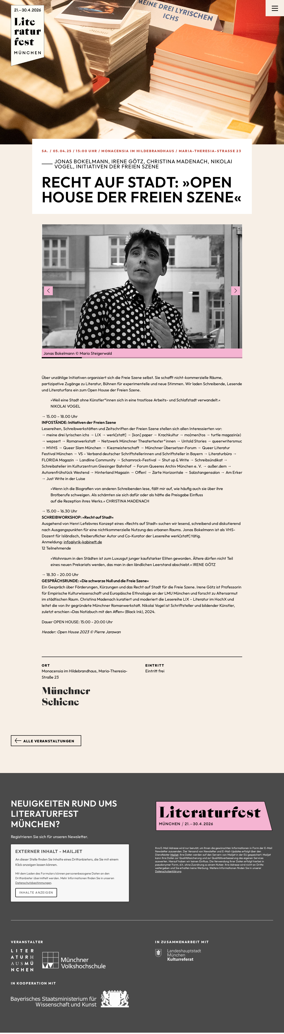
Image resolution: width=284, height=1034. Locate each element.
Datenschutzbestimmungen (33, 882)
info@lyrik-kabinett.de (83, 541)
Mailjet (174, 854)
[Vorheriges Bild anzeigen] (48, 290)
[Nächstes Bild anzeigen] (235, 290)
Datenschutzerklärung (168, 871)
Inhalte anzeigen (36, 892)
